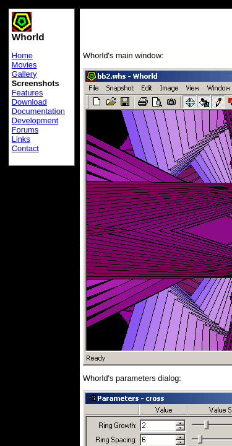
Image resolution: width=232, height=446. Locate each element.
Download (29, 102)
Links (21, 139)
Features (27, 92)
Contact (25, 148)
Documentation (38, 111)
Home (22, 55)
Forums (25, 129)
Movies (24, 64)
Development (35, 120)
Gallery (24, 74)
